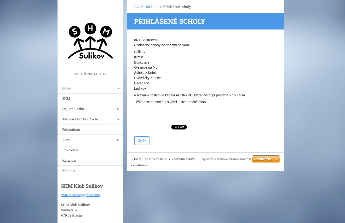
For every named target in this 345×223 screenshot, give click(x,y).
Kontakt (68, 170)
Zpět (142, 140)
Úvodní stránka (146, 6)
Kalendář (69, 160)
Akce (66, 139)
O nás (66, 88)
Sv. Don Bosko (73, 108)
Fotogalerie (71, 129)
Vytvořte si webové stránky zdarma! (226, 159)
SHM (66, 98)
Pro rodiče (70, 150)
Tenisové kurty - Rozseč (80, 119)
